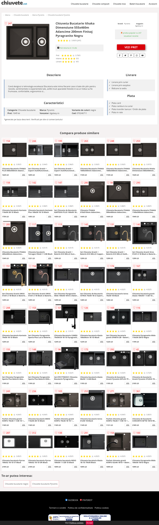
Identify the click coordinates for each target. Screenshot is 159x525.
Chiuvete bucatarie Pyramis (59, 15)
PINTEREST (86, 500)
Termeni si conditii (57, 507)
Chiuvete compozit (100, 3)
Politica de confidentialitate (80, 507)
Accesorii (153, 3)
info (23, 175)
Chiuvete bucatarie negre (16, 483)
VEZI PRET (131, 47)
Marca (7, 15)
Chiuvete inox (119, 3)
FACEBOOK (71, 500)
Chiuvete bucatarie (79, 3)
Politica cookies (102, 507)
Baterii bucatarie (137, 3)
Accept (89, 522)
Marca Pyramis (38, 15)
